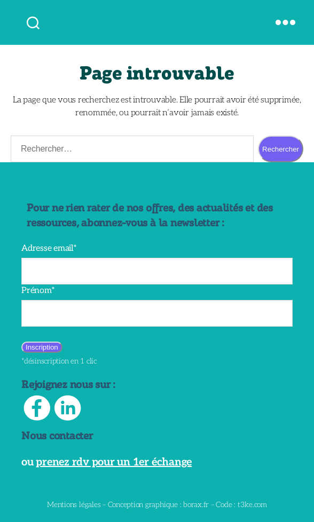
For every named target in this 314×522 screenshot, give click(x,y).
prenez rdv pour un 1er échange (105, 462)
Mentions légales (80, 505)
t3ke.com (245, 505)
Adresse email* (47, 248)
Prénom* (36, 290)
